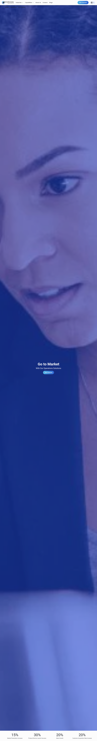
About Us (38, 2)
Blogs (51, 2)
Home (6, 7)
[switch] (92, 2)
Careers (45, 2)
